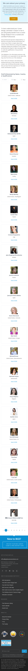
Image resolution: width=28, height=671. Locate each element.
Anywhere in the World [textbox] (15, 79)
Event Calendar (5, 605)
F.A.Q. (3, 621)
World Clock (5, 608)
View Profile (14, 98)
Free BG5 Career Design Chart (9, 582)
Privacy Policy (8, 14)
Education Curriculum (7, 594)
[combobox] (14, 79)
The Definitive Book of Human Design (11, 592)
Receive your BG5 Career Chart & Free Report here (15, 544)
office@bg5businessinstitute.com (9, 559)
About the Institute (6, 616)
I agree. (13, 18)
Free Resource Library (7, 603)
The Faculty (5, 624)
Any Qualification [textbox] (25, 79)
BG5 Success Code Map (8, 587)
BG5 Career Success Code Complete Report (12, 590)
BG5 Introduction (6, 580)
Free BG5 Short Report (7, 585)
